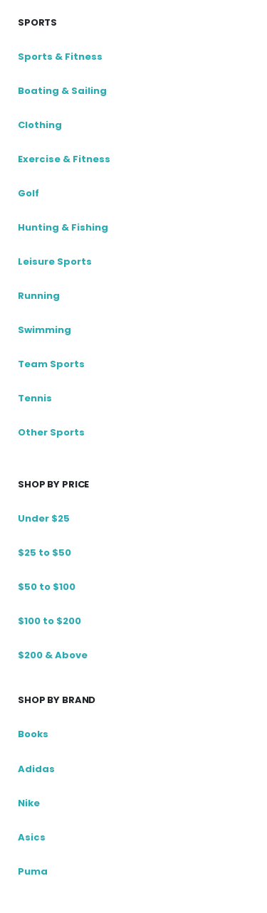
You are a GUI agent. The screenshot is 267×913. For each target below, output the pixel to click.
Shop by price (53, 484)
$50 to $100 (46, 586)
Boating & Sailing (62, 90)
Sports (37, 22)
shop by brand (56, 700)
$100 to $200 (49, 621)
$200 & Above (53, 655)
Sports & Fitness (60, 56)
